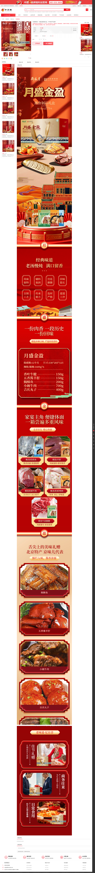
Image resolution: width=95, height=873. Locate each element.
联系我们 (76, 15)
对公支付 (46, 867)
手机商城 (91, 5)
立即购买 (37, 43)
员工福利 (54, 15)
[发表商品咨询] (20, 851)
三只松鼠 (58, 11)
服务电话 (84, 869)
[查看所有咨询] (27, 851)
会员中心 (74, 5)
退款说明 (65, 869)
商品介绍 (21, 62)
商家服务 (85, 5)
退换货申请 (66, 867)
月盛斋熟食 (18, 19)
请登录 (16, 5)
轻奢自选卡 (39, 11)
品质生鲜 (33, 15)
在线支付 (46, 865)
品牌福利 (7, 19)
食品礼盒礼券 (28, 867)
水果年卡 (54, 11)
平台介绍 (84, 865)
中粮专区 (25, 15)
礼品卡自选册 (28, 865)
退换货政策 (66, 865)
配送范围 (46, 869)
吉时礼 (35, 11)
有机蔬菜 (62, 11)
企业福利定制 (28, 869)
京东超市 (43, 11)
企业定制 (69, 15)
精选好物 (40, 15)
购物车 (91, 9)
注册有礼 (21, 5)
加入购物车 (48, 43)
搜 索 (67, 9)
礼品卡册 (47, 15)
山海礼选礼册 (31, 11)
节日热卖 (61, 15)
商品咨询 (37, 62)
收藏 (29, 58)
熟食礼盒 (12, 19)
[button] (88, 57)
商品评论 (29, 62)
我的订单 (79, 5)
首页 (19, 15)
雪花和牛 (47, 11)
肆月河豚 (50, 11)
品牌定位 (84, 867)
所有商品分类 (6, 15)
